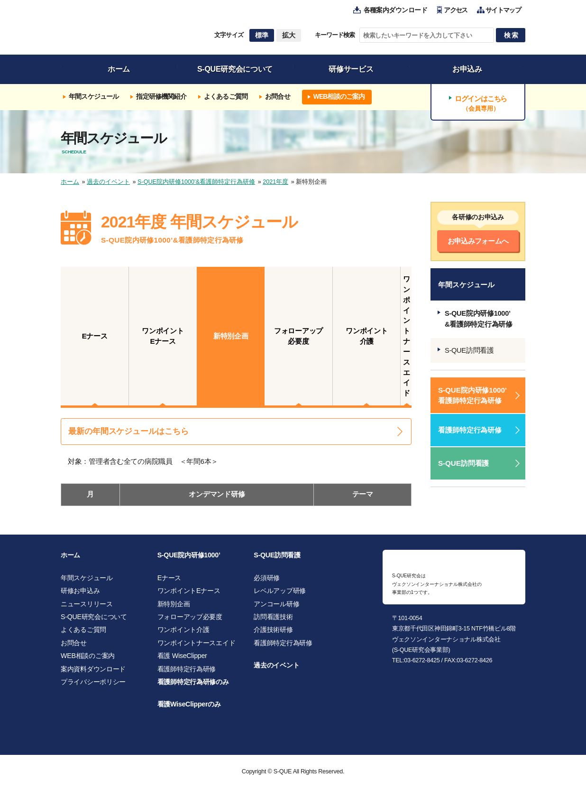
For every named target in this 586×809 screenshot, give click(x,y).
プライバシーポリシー (93, 686)
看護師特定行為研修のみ (193, 686)
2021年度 (275, 182)
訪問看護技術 (273, 621)
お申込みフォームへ (478, 241)
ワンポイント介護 (183, 634)
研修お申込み (80, 595)
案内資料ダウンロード (93, 673)
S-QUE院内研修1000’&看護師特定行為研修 (196, 182)
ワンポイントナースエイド (196, 646)
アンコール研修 (276, 607)
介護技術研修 (273, 634)
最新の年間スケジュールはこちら (128, 431)
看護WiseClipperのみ (189, 708)
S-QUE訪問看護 (469, 350)
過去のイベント (108, 182)
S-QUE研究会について (94, 621)
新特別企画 (173, 607)
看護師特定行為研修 (470, 430)
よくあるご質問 (83, 634)
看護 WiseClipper (182, 660)
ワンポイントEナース (188, 595)
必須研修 (267, 581)
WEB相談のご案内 (88, 660)
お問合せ (74, 646)
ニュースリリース (87, 607)
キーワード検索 (335, 34)
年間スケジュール (87, 581)
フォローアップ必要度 (189, 621)
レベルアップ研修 (280, 595)
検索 (511, 35)
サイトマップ (503, 10)
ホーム (70, 182)
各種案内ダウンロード (396, 10)
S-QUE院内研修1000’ (188, 559)
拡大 (288, 35)
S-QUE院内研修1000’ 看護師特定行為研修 (472, 395)
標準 (261, 35)
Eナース (169, 581)
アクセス (455, 10)
